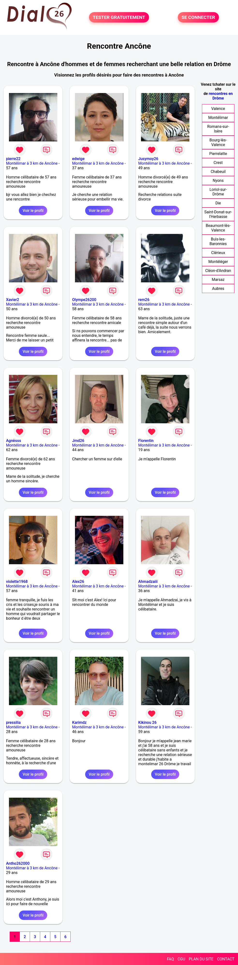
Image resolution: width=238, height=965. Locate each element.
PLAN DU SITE (201, 959)
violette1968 (17, 581)
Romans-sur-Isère (218, 128)
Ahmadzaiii (148, 581)
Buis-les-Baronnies (218, 241)
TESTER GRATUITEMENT (119, 17)
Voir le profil (32, 210)
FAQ (170, 959)
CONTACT (225, 959)
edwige (78, 158)
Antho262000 (18, 863)
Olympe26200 (84, 299)
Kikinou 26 (147, 722)
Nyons (218, 180)
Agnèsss (13, 440)
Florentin (146, 440)
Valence (218, 108)
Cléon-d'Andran (218, 270)
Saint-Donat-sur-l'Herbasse (218, 214)
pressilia (13, 722)
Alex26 (78, 581)
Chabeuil (218, 171)
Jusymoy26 (148, 158)
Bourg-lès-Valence (218, 142)
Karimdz (79, 722)
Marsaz (218, 279)
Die (218, 203)
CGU (181, 959)
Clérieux (218, 252)
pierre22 (13, 158)
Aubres (218, 288)
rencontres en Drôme (221, 95)
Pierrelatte (218, 153)
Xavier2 (12, 299)
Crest (218, 162)
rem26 (143, 299)
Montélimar (218, 117)
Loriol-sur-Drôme (218, 191)
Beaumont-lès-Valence (218, 227)
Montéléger (218, 261)
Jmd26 (78, 440)
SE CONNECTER (198, 17)
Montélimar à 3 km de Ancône (32, 163)
